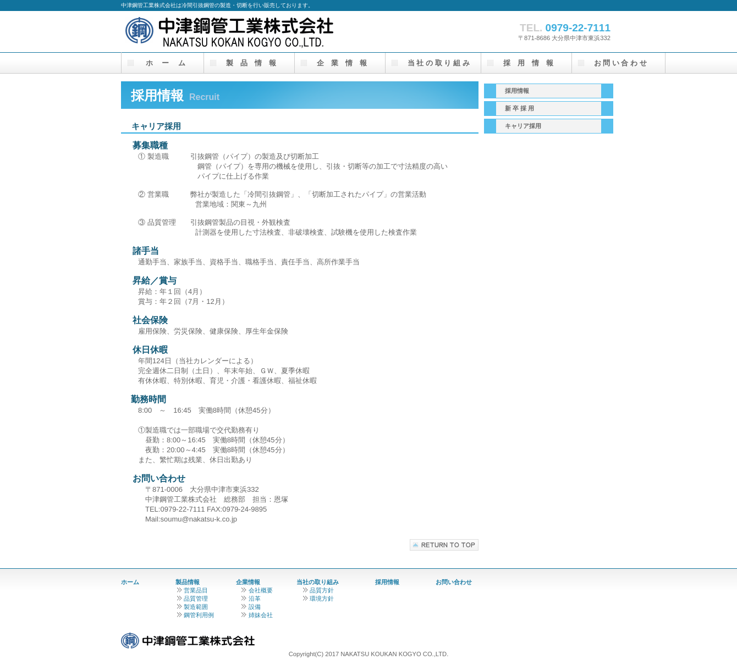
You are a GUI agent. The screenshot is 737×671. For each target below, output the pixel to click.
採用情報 (387, 582)
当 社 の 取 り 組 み (435, 63)
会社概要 (256, 590)
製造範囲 (191, 606)
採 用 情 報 (528, 63)
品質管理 (192, 598)
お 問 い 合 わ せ (620, 63)
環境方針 (318, 598)
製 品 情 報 (251, 63)
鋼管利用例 (194, 615)
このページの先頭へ (444, 545)
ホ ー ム (164, 63)
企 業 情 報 (342, 63)
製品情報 (187, 582)
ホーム (130, 582)
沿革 (250, 598)
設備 (250, 606)
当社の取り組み (317, 582)
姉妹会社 (256, 615)
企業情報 (248, 582)
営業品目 (191, 590)
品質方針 (318, 590)
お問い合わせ (454, 582)
